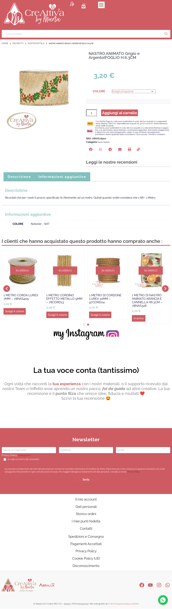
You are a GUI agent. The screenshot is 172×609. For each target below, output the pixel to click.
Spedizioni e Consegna (86, 537)
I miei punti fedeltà (86, 522)
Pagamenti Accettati (86, 544)
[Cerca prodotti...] (82, 34)
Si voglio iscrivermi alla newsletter (23, 459)
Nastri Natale (36, 43)
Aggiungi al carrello (119, 113)
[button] (91, 149)
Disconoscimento (86, 566)
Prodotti (18, 43)
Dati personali (86, 507)
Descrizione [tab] (19, 177)
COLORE (99, 91)
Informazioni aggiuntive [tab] (62, 177)
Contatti (86, 529)
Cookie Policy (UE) (86, 559)
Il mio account (86, 500)
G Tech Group (114, 604)
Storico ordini (86, 514)
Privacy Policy (133, 472)
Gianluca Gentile (131, 604)
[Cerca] (166, 33)
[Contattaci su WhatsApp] (163, 600)
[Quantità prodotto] (91, 112)
